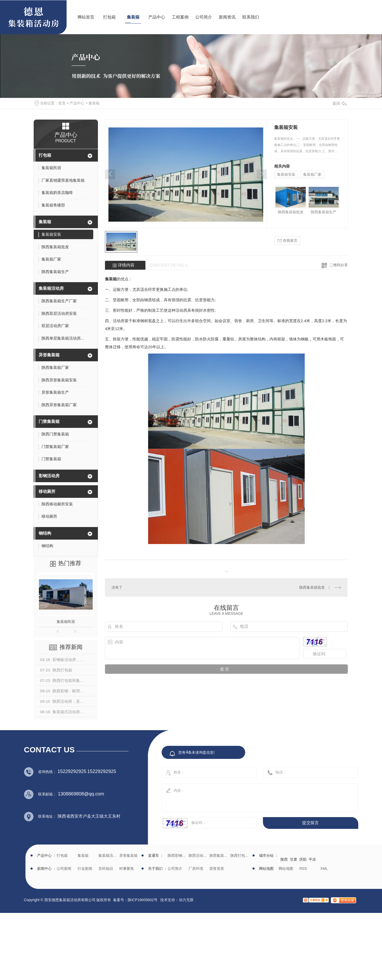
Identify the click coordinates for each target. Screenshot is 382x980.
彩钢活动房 (49, 476)
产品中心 (156, 17)
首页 (62, 103)
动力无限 (186, 900)
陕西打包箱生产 (240, 855)
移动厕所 (47, 491)
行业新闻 (85, 868)
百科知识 (105, 868)
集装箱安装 (286, 174)
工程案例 (180, 17)
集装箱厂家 (312, 174)
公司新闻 (64, 868)
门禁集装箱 (49, 421)
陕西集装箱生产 (323, 212)
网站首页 (86, 17)
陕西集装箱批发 (290, 212)
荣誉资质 (216, 868)
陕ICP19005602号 (142, 900)
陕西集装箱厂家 (219, 855)
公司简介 (203, 17)
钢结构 (45, 533)
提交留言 (310, 822)
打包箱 (109, 17)
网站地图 (286, 868)
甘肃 (293, 859)
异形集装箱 (49, 355)
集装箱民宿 (66, 621)
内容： (254, 796)
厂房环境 (196, 868)
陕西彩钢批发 (177, 855)
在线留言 (287, 240)
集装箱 (133, 17)
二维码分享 (339, 265)
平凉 (312, 859)
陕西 (284, 859)
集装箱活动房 (51, 288)
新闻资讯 (227, 17)
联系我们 (250, 17)
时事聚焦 (126, 868)
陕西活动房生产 (198, 855)
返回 (339, 103)
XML (324, 868)
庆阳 (303, 859)
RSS (303, 868)
